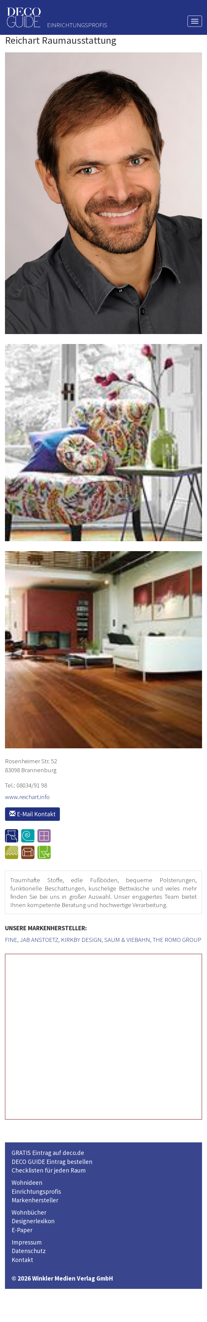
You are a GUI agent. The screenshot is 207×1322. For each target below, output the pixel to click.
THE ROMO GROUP (177, 940)
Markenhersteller (35, 1200)
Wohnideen (27, 1182)
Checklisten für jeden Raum (49, 1170)
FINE (11, 940)
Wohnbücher (29, 1212)
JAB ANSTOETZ (39, 940)
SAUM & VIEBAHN (127, 940)
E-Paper (22, 1230)
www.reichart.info (27, 797)
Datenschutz (29, 1251)
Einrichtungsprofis (36, 1191)
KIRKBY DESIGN (81, 940)
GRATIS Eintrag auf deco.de (48, 1153)
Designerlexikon (33, 1221)
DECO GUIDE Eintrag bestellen (52, 1162)
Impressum (27, 1242)
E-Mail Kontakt (32, 814)
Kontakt (22, 1260)
